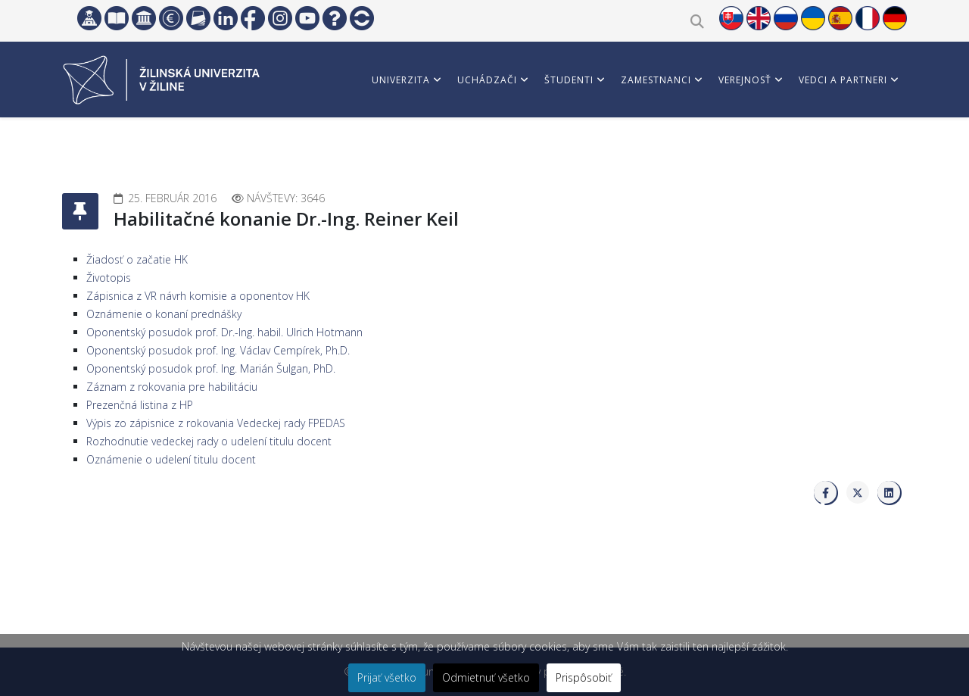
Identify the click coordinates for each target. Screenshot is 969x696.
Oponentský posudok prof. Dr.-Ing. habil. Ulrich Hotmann (224, 332)
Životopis (108, 277)
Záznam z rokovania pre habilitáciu (171, 386)
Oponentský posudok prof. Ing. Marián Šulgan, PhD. (210, 368)
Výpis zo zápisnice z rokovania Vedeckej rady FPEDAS (215, 423)
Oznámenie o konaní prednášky (163, 314)
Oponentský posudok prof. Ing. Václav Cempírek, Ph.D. (218, 350)
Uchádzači (487, 79)
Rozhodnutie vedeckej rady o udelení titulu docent (209, 441)
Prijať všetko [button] (386, 677)
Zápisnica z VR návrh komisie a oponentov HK (198, 296)
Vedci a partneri (843, 79)
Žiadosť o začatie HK (137, 259)
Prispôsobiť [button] (584, 677)
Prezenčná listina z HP (139, 405)
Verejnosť (744, 79)
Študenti (569, 79)
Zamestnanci (656, 79)
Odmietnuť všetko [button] (486, 677)
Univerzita (401, 79)
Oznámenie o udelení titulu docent (171, 459)
